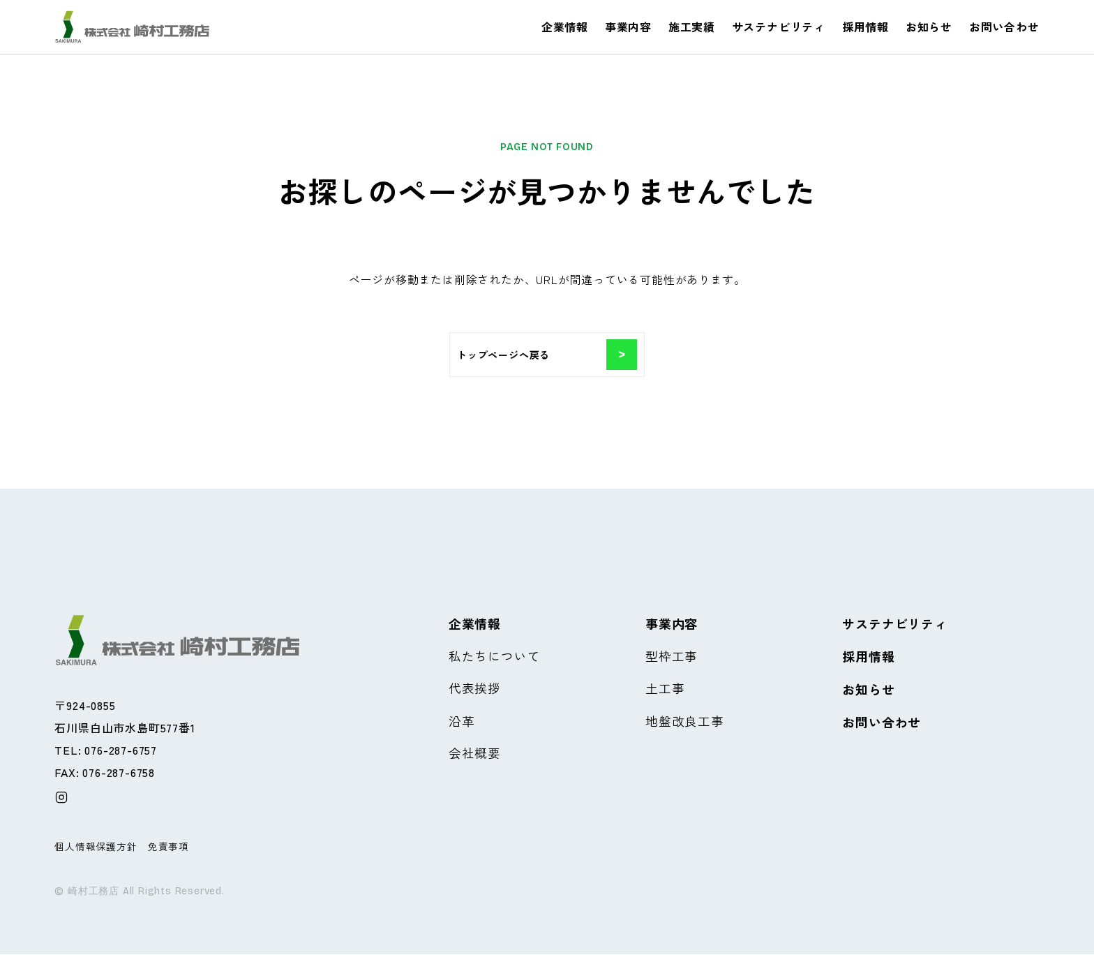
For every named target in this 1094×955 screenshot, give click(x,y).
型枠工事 (671, 656)
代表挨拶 (475, 689)
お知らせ (929, 26)
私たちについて (495, 656)
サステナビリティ (778, 26)
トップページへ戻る (547, 354)
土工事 (664, 689)
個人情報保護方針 (95, 846)
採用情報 (865, 26)
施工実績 (691, 26)
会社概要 (475, 755)
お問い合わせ (1004, 26)
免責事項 (168, 846)
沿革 (462, 722)
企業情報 (564, 26)
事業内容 (628, 26)
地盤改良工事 (684, 722)
